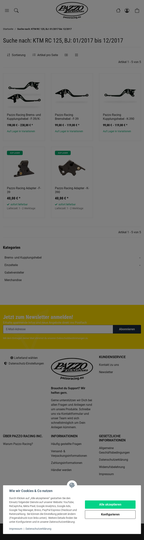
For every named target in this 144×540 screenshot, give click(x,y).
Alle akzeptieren (110, 504)
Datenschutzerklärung (38, 528)
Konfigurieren (110, 514)
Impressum (15, 528)
